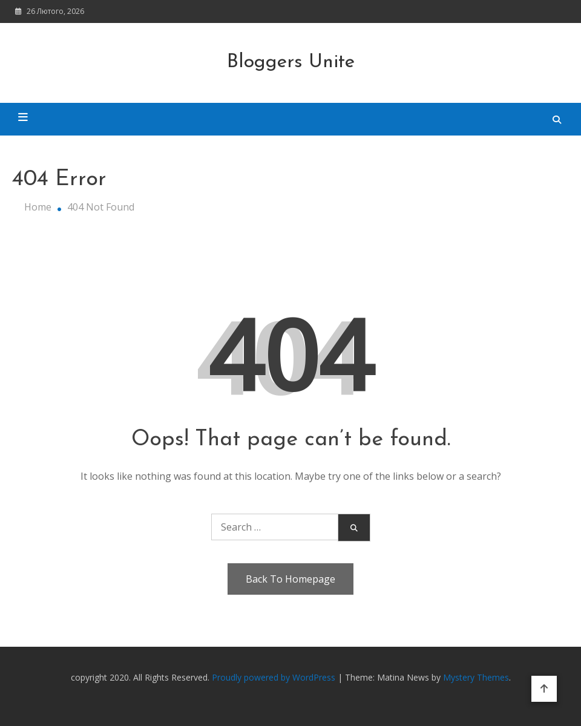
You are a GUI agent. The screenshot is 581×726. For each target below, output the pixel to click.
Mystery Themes (476, 677)
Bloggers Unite (291, 62)
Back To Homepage (290, 579)
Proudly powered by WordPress (275, 677)
